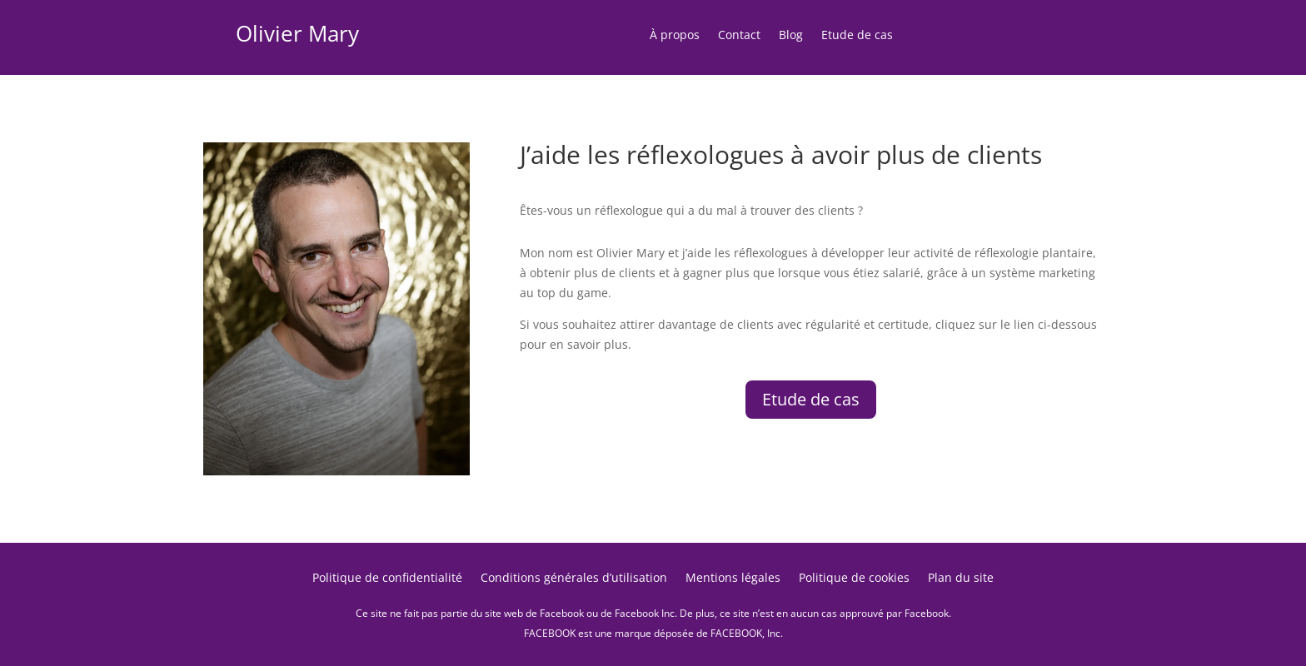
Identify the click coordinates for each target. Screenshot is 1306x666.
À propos (675, 35)
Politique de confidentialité (387, 578)
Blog (791, 35)
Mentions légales (732, 578)
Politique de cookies (854, 578)
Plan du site (961, 578)
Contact (739, 35)
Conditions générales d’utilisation (574, 578)
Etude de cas (857, 35)
